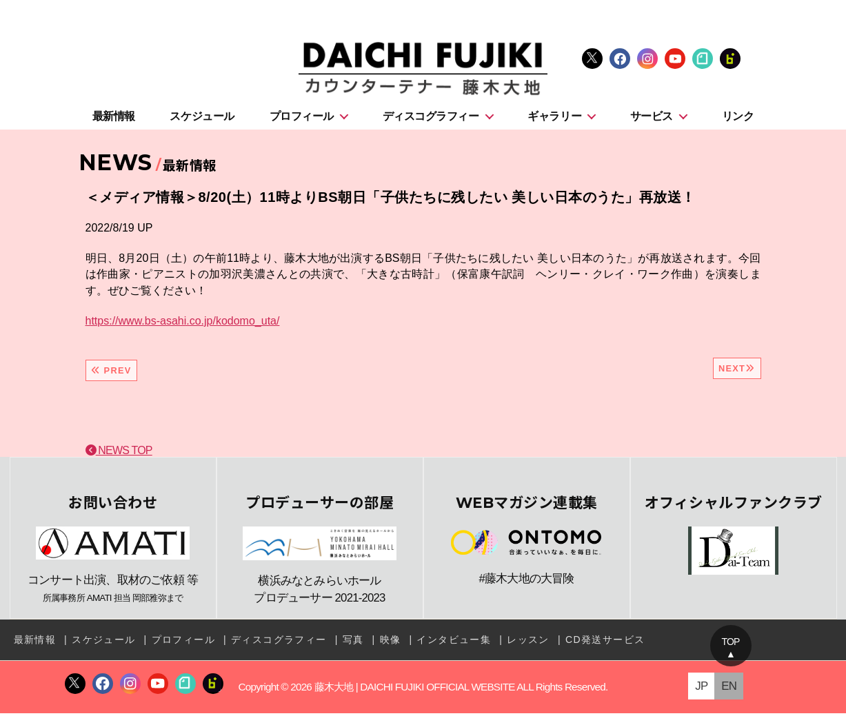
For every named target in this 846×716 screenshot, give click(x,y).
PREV (111, 373)
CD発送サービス (605, 642)
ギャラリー (554, 118)
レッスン (528, 642)
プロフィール (302, 118)
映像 (390, 642)
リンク (738, 118)
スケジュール (202, 118)
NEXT (737, 371)
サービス (651, 118)
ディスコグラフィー (431, 118)
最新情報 (113, 118)
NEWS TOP (118, 453)
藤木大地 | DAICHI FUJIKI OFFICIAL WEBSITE (414, 689)
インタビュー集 (453, 642)
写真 (353, 642)
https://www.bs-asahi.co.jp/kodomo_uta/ (182, 323)
